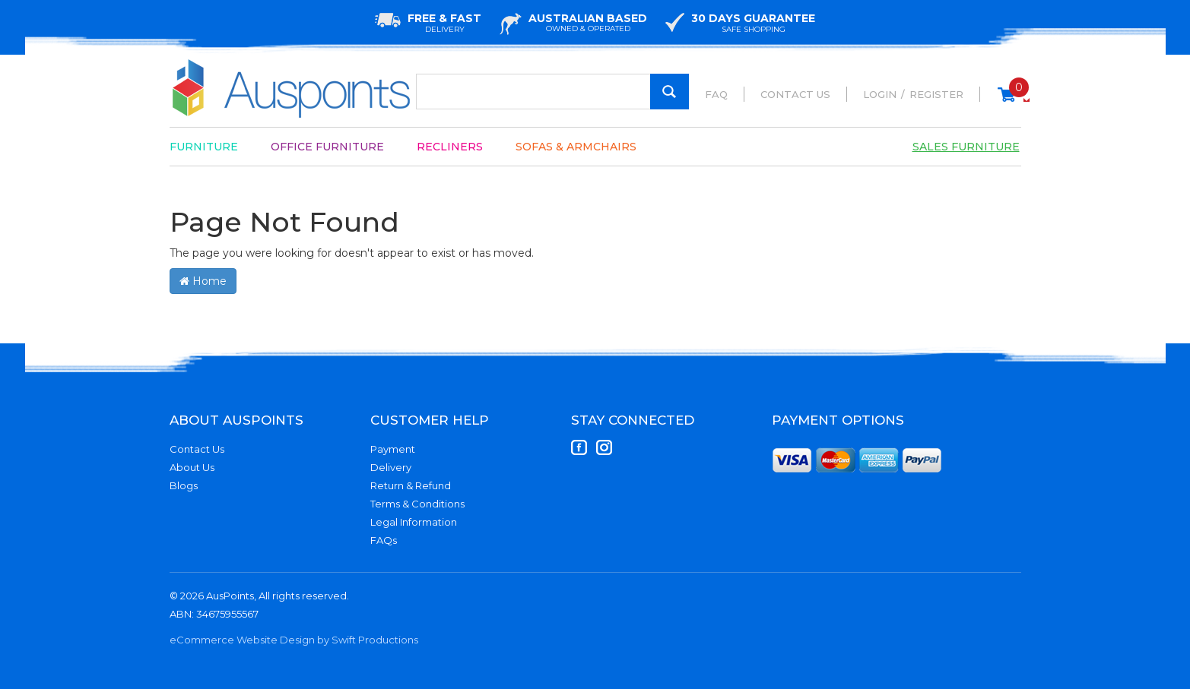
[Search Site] (669, 91)
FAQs (383, 540)
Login (879, 94)
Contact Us (795, 94)
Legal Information (413, 522)
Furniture (204, 146)
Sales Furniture (966, 146)
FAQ (716, 94)
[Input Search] (552, 91)
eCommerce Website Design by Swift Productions (294, 640)
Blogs (184, 485)
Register (936, 94)
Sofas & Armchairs (576, 146)
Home (203, 281)
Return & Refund (410, 485)
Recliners (450, 146)
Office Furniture (327, 146)
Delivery (390, 467)
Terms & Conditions (417, 504)
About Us (192, 467)
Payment (392, 449)
